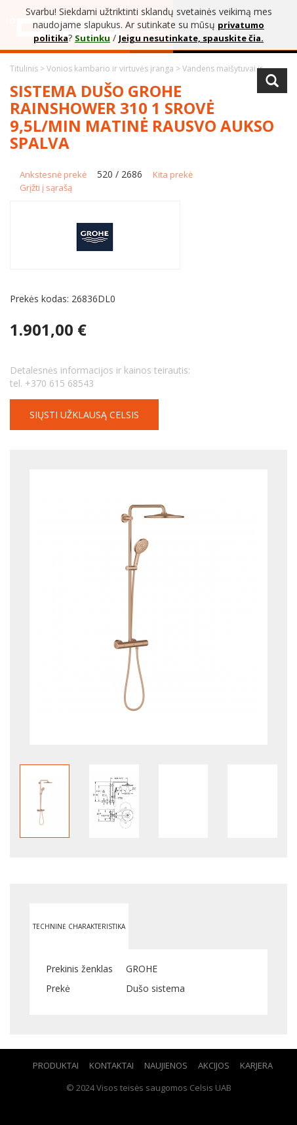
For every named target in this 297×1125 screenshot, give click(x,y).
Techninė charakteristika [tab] (79, 926)
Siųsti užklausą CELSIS (84, 414)
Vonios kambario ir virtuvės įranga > (114, 68)
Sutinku (92, 38)
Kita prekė (173, 174)
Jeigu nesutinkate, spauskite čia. (191, 38)
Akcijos (213, 1065)
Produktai (56, 1065)
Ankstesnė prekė (53, 174)
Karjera (256, 1065)
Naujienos (166, 1065)
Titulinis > (28, 68)
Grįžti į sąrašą (46, 187)
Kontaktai (111, 1065)
